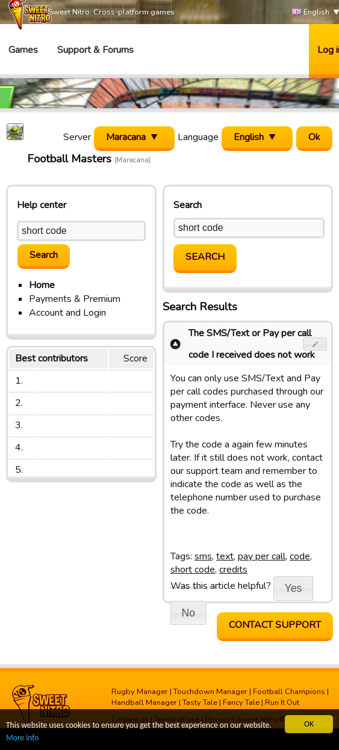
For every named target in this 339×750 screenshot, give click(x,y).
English (310, 12)
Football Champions (289, 691)
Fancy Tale (241, 702)
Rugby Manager (139, 691)
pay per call (261, 556)
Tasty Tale (199, 702)
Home (42, 285)
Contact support (275, 625)
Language (198, 137)
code (300, 556)
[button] (315, 344)
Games (23, 50)
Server (77, 137)
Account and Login (67, 312)
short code (192, 569)
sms (203, 556)
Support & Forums (95, 50)
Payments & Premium (74, 299)
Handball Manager (144, 702)
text (225, 556)
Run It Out (282, 702)
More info (22, 739)
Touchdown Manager (210, 691)
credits (233, 569)
